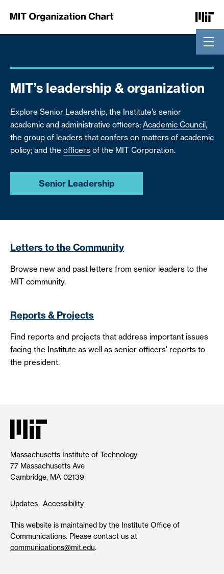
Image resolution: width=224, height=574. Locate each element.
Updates (24, 503)
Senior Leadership (73, 112)
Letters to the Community (67, 247)
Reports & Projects (52, 315)
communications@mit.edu (52, 547)
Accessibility (63, 503)
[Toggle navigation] (208, 42)
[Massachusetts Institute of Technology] (204, 16)
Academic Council (174, 124)
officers (76, 150)
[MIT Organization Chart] (61, 16)
